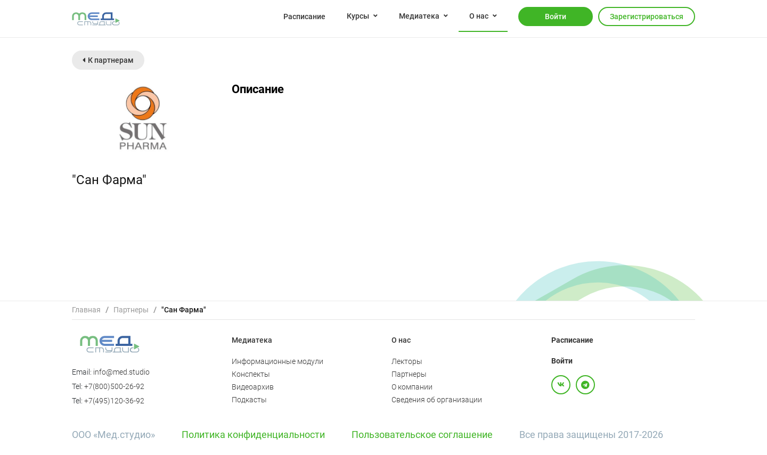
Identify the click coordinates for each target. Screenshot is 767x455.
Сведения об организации (436, 399)
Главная (86, 309)
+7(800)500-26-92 (114, 386)
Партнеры (131, 309)
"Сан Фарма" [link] (183, 309)
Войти (555, 16)
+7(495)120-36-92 (114, 400)
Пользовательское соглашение (422, 434)
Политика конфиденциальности (253, 434)
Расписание (304, 16)
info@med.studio (121, 372)
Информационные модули (277, 361)
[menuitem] (304, 16)
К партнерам (108, 60)
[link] (86, 310)
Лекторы (406, 361)
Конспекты (251, 374)
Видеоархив (253, 387)
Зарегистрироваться (646, 16)
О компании (412, 387)
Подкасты (249, 399)
